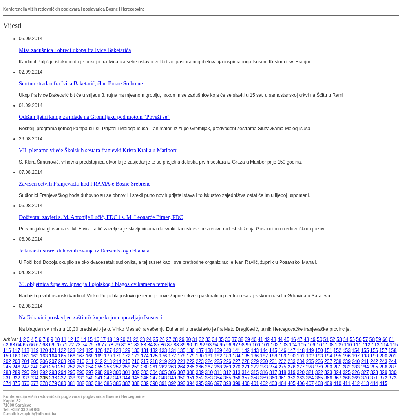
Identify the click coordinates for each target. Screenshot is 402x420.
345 (135, 378)
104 (293, 345)
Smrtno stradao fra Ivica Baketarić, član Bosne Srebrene (81, 83)
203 (16, 361)
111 (357, 345)
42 (266, 339)
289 (16, 372)
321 (310, 372)
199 (374, 356)
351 (191, 378)
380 (62, 383)
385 (108, 383)
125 (89, 350)
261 (154, 367)
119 (34, 350)
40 (253, 339)
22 (135, 339)
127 (108, 350)
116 (7, 350)
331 (7, 378)
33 (207, 339)
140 (227, 350)
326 (356, 372)
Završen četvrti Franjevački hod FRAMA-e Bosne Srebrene (84, 184)
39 (247, 339)
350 (181, 378)
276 (292, 367)
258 (126, 367)
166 (71, 356)
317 (273, 372)
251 (62, 367)
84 (149, 345)
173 (135, 356)
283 (356, 367)
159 (7, 356)
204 (25, 361)
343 (117, 378)
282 (347, 367)
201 (393, 356)
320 (301, 372)
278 (310, 367)
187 (264, 356)
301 (126, 372)
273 (264, 367)
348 (163, 378)
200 (383, 356)
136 (191, 350)
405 (292, 383)
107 (320, 345)
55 (352, 339)
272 (255, 367)
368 (347, 378)
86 (163, 345)
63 (12, 345)
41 (260, 339)
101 (265, 345)
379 (53, 383)
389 (145, 383)
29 (181, 339)
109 (339, 345)
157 (383, 350)
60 (384, 339)
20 (122, 339)
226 (227, 361)
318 (282, 372)
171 (117, 356)
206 (44, 361)
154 (356, 350)
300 (117, 372)
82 (136, 345)
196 (347, 356)
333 (25, 378)
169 (99, 356)
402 (264, 383)
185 (246, 356)
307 (181, 372)
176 (163, 356)
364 (310, 378)
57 (365, 339)
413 (365, 383)
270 (236, 367)
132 (154, 350)
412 (356, 383)
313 (236, 372)
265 (191, 367)
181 (209, 356)
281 (338, 367)
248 (34, 367)
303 (145, 372)
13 (76, 339)
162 (34, 356)
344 (126, 378)
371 (374, 378)
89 (182, 345)
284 (365, 367)
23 (142, 339)
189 (282, 356)
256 (108, 367)
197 (356, 356)
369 (356, 378)
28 (175, 339)
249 (44, 367)
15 (90, 339)
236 (319, 361)
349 (172, 378)
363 (301, 378)
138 (209, 350)
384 (99, 383)
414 (374, 383)
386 (117, 383)
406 (301, 383)
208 (62, 361)
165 (62, 356)
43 (273, 339)
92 (202, 345)
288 (7, 372)
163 (44, 356)
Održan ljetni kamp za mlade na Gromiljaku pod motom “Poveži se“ (94, 117)
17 (103, 339)
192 (310, 356)
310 (209, 372)
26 (161, 339)
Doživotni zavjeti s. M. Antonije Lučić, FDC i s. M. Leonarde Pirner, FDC (101, 217)
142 (246, 350)
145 (273, 350)
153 (347, 350)
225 (218, 361)
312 (227, 372)
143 (255, 350)
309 (200, 372)
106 (311, 345)
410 (338, 383)
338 (71, 378)
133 (163, 350)
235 (310, 361)
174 (145, 356)
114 (385, 345)
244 (393, 361)
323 (328, 372)
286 (383, 367)
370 (365, 378)
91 (195, 345)
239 (347, 361)
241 (365, 361)
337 (62, 378)
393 (181, 383)
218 (154, 361)
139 (218, 350)
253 (80, 367)
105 (302, 345)
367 (338, 378)
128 (117, 350)
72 (71, 345)
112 (366, 345)
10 (57, 339)
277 (301, 367)
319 (292, 372)
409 (328, 383)
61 (391, 339)
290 (25, 372)
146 (282, 350)
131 (145, 350)
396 (209, 383)
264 (181, 367)
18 (109, 339)
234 (301, 361)
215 (126, 361)
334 (34, 378)
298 (99, 372)
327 (365, 372)
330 (393, 372)
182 (218, 356)
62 (5, 345)
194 (328, 356)
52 (332, 339)
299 (108, 372)
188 (273, 356)
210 (80, 361)
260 (145, 367)
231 (273, 361)
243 (383, 361)
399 (236, 383)
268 (218, 367)
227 (236, 361)
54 (345, 339)
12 (70, 339)
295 (71, 372)
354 (218, 378)
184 (236, 356)
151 (328, 350)
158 (393, 350)
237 (328, 361)
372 (383, 378)
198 (365, 356)
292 (44, 372)
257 (117, 367)
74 (84, 345)
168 (89, 356)
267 (209, 367)
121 (53, 350)
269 (227, 367)
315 (255, 372)
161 (25, 356)
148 (301, 350)
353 (209, 378)
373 (393, 378)
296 (80, 372)
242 (374, 361)
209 (71, 361)
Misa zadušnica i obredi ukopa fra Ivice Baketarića (75, 50)
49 (312, 339)
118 (25, 350)
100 (256, 345)
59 (378, 339)
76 (97, 345)
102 (274, 345)
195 (338, 356)
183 (227, 356)
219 (163, 361)
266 (200, 367)
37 (234, 339)
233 (292, 361)
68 (45, 345)
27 (168, 339)
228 (246, 361)
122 (62, 350)
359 (264, 378)
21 (129, 339)
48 (306, 339)
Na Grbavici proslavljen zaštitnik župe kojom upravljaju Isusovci (91, 317)
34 (214, 339)
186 (255, 356)
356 (236, 378)
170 (108, 356)
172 (126, 356)
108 (330, 345)
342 (108, 378)
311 (218, 372)
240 (356, 361)
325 (347, 372)
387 (126, 383)
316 (264, 372)
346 (145, 378)
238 (338, 361)
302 (135, 372)
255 (99, 367)
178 (181, 356)
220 (172, 361)
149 (310, 350)
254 (89, 367)
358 (255, 378)
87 (169, 345)
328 (374, 372)
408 (319, 383)
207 (53, 361)
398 (227, 383)
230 (264, 361)
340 (89, 378)
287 (393, 367)
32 (201, 339)
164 (53, 356)
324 (338, 372)
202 (7, 361)
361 (282, 378)
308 (191, 372)
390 (154, 383)
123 (71, 350)
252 (71, 367)
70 (58, 345)
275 (282, 367)
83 (143, 345)
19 (116, 339)
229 (255, 361)
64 (18, 345)
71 (64, 345)
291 (34, 372)
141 (236, 350)
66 (32, 345)
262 (163, 367)
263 (172, 367)
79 (117, 345)
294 (62, 372)
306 (172, 372)
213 (108, 361)
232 (282, 361)
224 (209, 361)
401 (255, 383)
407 (310, 383)
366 (328, 378)
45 (286, 339)
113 (376, 345)
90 (189, 345)
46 (293, 339)
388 (135, 383)
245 (7, 367)
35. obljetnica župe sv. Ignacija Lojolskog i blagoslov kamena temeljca (97, 284)
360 (273, 378)
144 (264, 350)
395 (200, 383)
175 (154, 356)
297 (89, 372)
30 (188, 339)
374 (7, 383)
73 (77, 345)
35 (221, 339)
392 (172, 383)
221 (181, 361)
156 (374, 350)
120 (44, 350)
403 (273, 383)
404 (282, 383)
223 (200, 361)
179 (191, 356)
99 (248, 345)
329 (383, 372)
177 (172, 356)
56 (358, 339)
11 (63, 339)
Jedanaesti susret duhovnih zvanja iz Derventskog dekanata (84, 250)
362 (292, 378)
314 (246, 372)
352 (200, 378)
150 (319, 350)
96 (228, 345)
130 (135, 350)
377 (34, 383)
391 (163, 383)
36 (227, 339)
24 (149, 339)
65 (25, 345)
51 (326, 339)
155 (365, 350)
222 (191, 361)
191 (301, 356)
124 (80, 350)
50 (319, 339)
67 (38, 345)
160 (16, 356)
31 (194, 339)
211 (89, 361)
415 (383, 383)
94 (215, 345)
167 (80, 356)
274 (273, 367)
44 (280, 339)
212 (99, 361)
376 (25, 383)
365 (319, 378)
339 (80, 378)
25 (155, 339)
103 (284, 345)
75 (90, 345)
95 (222, 345)
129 (126, 350)
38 (240, 339)
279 (319, 367)
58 (372, 339)
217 (145, 361)
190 (292, 356)
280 (328, 367)
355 (227, 378)
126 (99, 350)
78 (110, 345)
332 (16, 378)
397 (218, 383)
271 (246, 367)
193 (319, 356)
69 (51, 345)
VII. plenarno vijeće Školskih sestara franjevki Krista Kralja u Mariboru (98, 150)
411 (347, 383)
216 (135, 361)
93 (209, 345)
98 (241, 345)
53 (339, 339)
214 (117, 361)
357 (246, 378)
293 (53, 372)
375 (16, 383)
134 (172, 350)
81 (130, 345)
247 (25, 367)
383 (89, 383)
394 (191, 383)
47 (299, 339)
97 (235, 345)
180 (200, 356)
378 (44, 383)
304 (154, 372)
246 (16, 367)
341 (99, 378)
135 (181, 350)
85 (156, 345)
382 (80, 383)
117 (16, 350)
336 (53, 378)
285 (374, 367)
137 (200, 350)
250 (53, 367)
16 (96, 339)
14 (83, 339)
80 (123, 345)
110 (348, 345)
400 (246, 383)
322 (319, 372)
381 (71, 383)
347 (154, 378)
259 (135, 367)
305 (163, 372)
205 (34, 361)
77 (104, 345)
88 (176, 345)
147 (292, 350)
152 (338, 350)
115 (394, 345)
